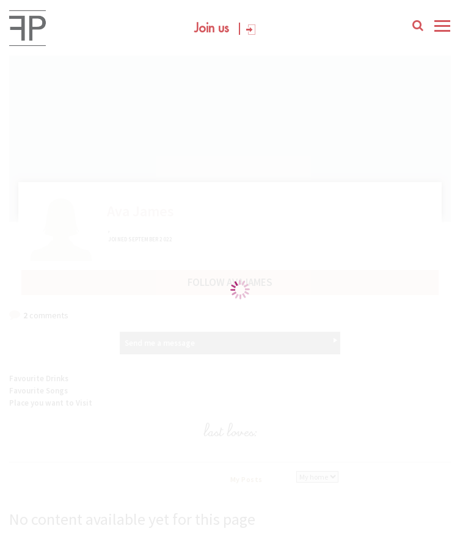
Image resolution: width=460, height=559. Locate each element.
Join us (211, 28)
